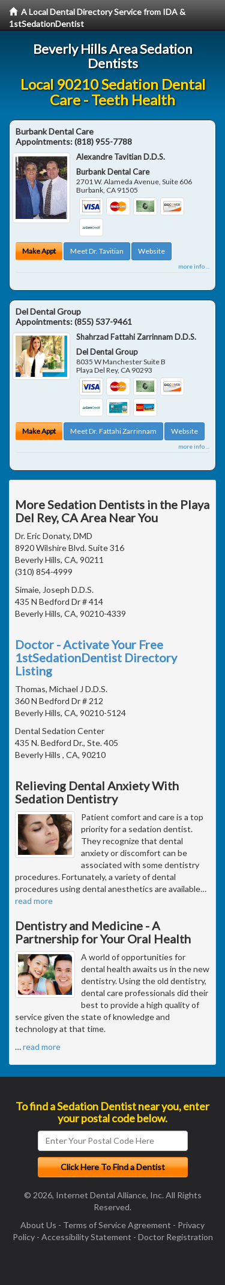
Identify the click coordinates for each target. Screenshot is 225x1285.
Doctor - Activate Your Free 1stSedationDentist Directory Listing (96, 657)
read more (34, 901)
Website (151, 250)
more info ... (193, 266)
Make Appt (39, 250)
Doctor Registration (175, 1237)
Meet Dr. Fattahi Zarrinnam (113, 431)
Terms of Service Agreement (117, 1225)
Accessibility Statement (86, 1237)
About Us (38, 1225)
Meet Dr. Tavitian (97, 250)
